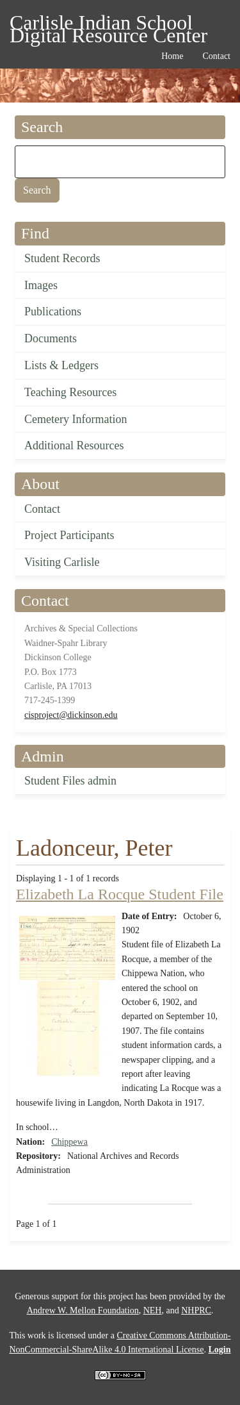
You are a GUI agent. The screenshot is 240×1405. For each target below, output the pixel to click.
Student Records (62, 258)
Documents (50, 338)
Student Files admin (70, 780)
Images (41, 285)
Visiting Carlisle (61, 562)
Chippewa (69, 1142)
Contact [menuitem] (216, 56)
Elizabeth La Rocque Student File (119, 894)
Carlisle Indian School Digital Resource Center (108, 24)
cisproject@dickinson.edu (70, 715)
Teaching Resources (70, 392)
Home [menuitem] (172, 56)
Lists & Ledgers (61, 365)
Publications (52, 311)
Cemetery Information (75, 419)
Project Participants (69, 535)
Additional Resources (74, 445)
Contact (42, 509)
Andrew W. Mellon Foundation (83, 1310)
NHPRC (196, 1310)
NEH (152, 1310)
